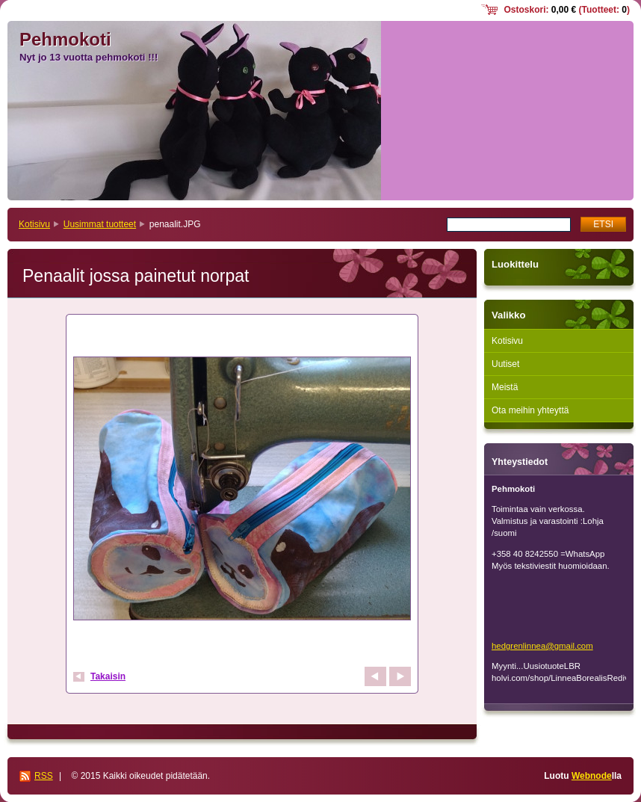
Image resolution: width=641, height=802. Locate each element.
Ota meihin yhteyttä (530, 410)
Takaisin (108, 676)
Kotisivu (34, 224)
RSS (43, 776)
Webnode (592, 776)
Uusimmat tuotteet (100, 224)
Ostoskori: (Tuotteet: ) (567, 9)
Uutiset (505, 364)
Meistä (505, 387)
